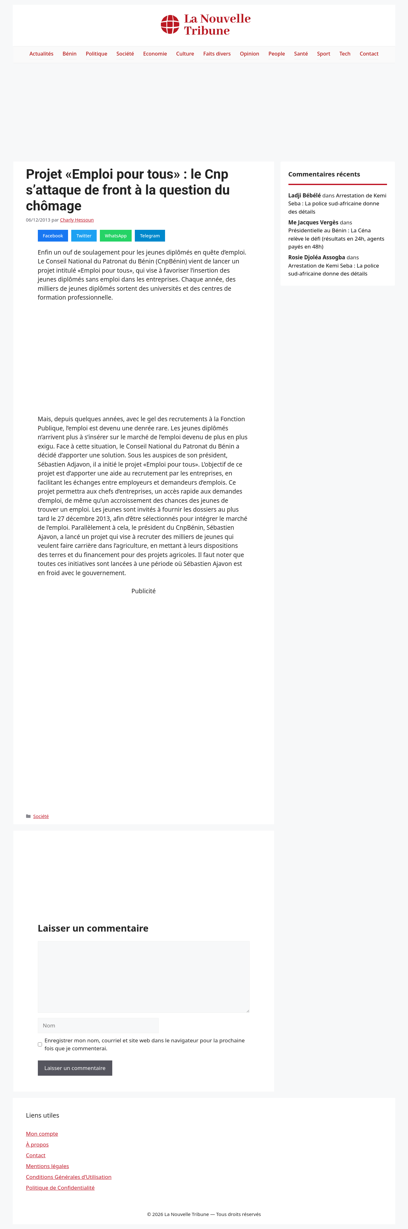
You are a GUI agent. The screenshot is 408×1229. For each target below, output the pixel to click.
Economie (155, 53)
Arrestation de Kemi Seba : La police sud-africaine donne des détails (337, 203)
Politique (96, 53)
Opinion (249, 53)
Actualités (41, 53)
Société (125, 53)
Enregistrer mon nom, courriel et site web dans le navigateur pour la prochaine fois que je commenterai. (145, 1044)
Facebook (53, 236)
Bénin (70, 53)
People (276, 53)
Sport (323, 53)
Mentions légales (47, 1166)
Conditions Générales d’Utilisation (69, 1176)
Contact (369, 53)
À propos (37, 1144)
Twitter (83, 236)
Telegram (150, 236)
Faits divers (217, 53)
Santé (301, 53)
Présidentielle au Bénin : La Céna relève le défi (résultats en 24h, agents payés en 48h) (336, 238)
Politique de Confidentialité (60, 1187)
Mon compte (42, 1133)
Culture (185, 53)
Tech (344, 53)
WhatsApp (116, 236)
